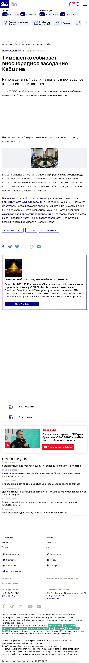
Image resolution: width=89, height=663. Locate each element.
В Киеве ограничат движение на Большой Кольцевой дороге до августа (41, 483)
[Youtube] (30, 606)
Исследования (13, 571)
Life (48, 547)
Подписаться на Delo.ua (60, 447)
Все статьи (25, 417)
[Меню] (84, 4)
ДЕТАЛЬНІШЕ (22, 303)
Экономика (7, 537)
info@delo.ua (52, 598)
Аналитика (11, 566)
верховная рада (49, 230)
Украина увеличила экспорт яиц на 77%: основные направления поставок (42, 465)
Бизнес (49, 537)
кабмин (31, 230)
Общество (51, 542)
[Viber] (24, 246)
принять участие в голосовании (22, 202)
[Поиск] (77, 4)
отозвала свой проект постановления (26, 214)
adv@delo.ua (8, 596)
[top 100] (13, 4)
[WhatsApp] (31, 246)
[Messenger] (39, 246)
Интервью (55, 566)
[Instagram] (39, 606)
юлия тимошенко (12, 230)
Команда (6, 578)
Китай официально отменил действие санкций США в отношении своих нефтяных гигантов (41, 475)
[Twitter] (17, 246)
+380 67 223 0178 (10, 593)
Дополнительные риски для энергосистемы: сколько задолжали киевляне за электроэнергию (44, 493)
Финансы (6, 542)
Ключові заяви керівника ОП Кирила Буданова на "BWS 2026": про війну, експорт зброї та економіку (63, 437)
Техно (5, 547)
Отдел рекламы (10, 583)
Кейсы (53, 560)
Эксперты (11, 560)
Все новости (26, 406)
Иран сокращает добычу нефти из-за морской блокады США (34, 512)
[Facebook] (3, 246)
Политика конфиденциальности (62, 578)
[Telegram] (10, 246)
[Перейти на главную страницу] (4, 4)
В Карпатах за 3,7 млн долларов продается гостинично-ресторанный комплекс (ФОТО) (39, 503)
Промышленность (13, 50)
